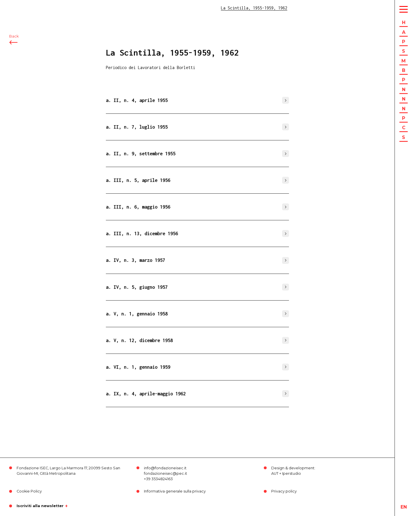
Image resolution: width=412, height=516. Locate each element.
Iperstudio (291, 473)
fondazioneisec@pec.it (165, 473)
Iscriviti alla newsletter (40, 506)
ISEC (19, 7)
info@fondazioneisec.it (165, 468)
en (404, 507)
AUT (274, 473)
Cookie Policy (29, 491)
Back (14, 36)
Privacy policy (284, 491)
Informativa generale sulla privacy (175, 491)
